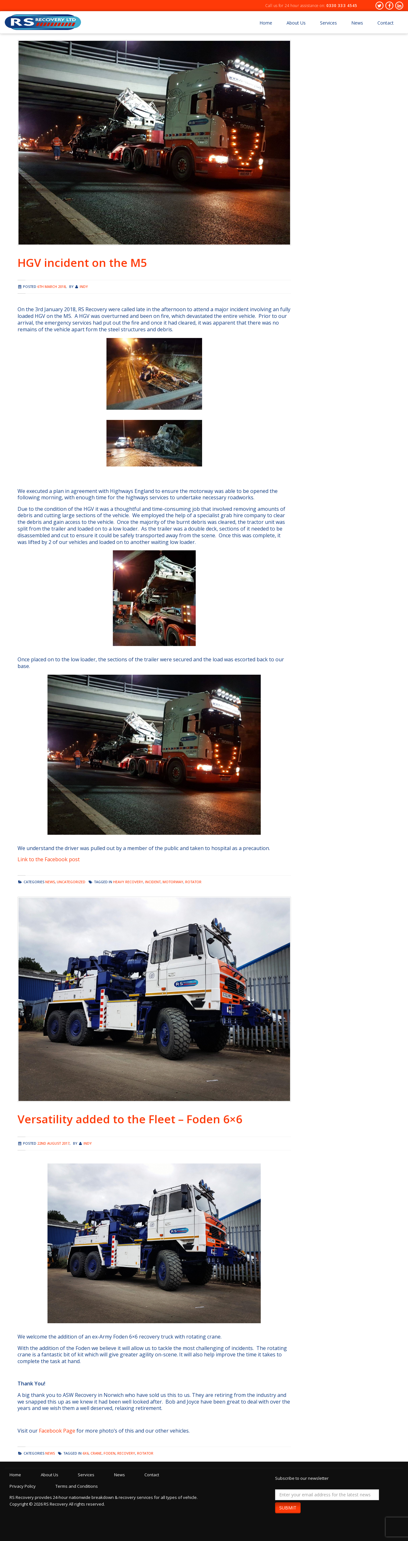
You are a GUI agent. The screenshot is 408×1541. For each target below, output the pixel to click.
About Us (296, 23)
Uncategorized (71, 881)
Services (328, 23)
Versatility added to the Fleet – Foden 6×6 (130, 1119)
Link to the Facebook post (49, 859)
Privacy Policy (23, 1486)
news (50, 881)
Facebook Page (57, 1430)
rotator (193, 881)
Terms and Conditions (77, 1486)
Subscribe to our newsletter (302, 1478)
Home (265, 23)
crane (96, 1453)
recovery (126, 1453)
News (357, 23)
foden (109, 1453)
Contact (385, 23)
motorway (173, 881)
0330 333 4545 (341, 5)
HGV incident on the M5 (82, 262)
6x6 (86, 1453)
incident (153, 881)
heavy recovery (128, 881)
